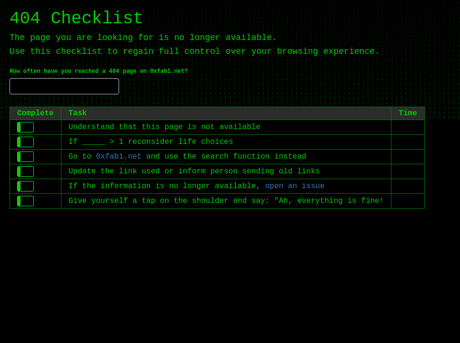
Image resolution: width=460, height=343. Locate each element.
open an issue (295, 186)
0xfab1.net (118, 156)
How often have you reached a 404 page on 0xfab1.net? (99, 71)
